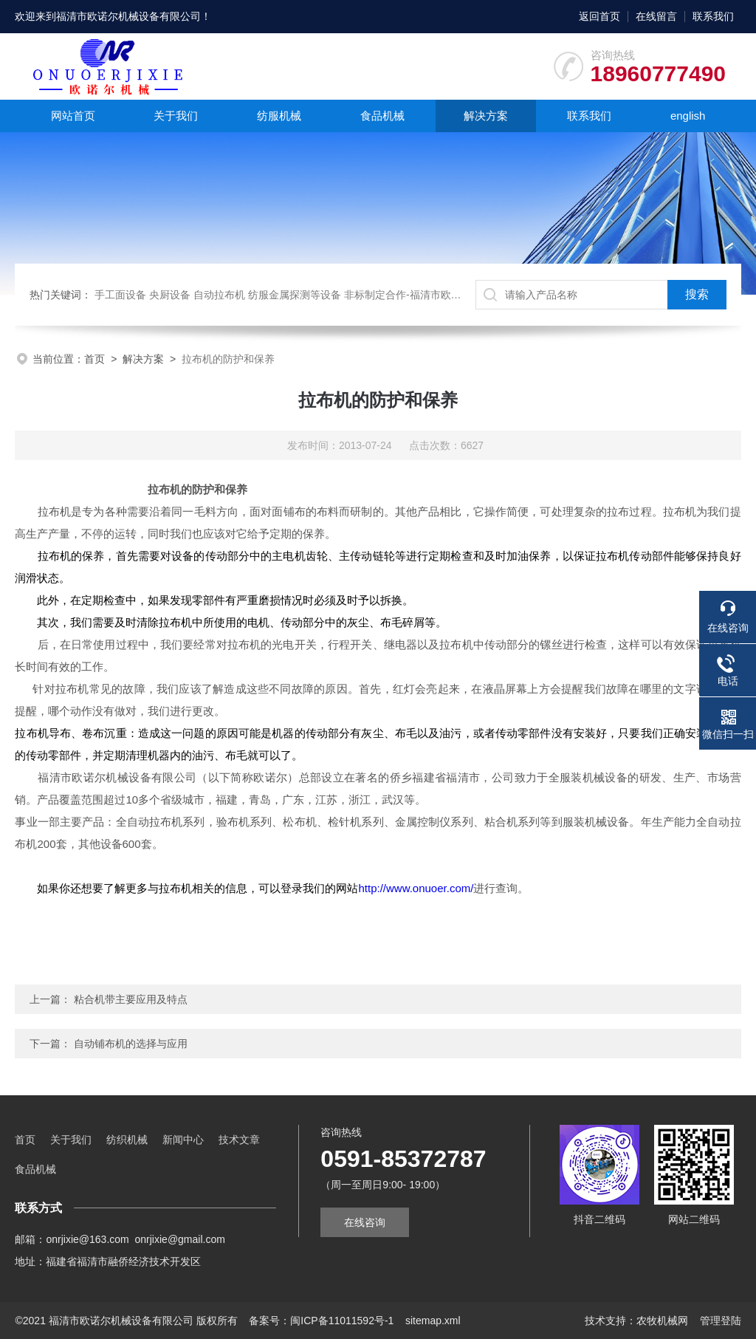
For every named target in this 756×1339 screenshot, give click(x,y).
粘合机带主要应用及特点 (131, 999)
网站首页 (73, 115)
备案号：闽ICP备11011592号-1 (321, 1320)
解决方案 (486, 115)
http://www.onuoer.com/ (415, 888)
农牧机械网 (662, 1320)
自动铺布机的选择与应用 (131, 1043)
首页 (94, 359)
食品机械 (382, 115)
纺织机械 (127, 1139)
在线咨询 (364, 1222)
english (688, 115)
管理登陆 (720, 1320)
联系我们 (713, 16)
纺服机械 (279, 115)
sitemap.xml (433, 1320)
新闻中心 (183, 1139)
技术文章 (239, 1139)
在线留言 (656, 16)
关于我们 (176, 115)
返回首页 (599, 16)
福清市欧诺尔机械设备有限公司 (128, 16)
